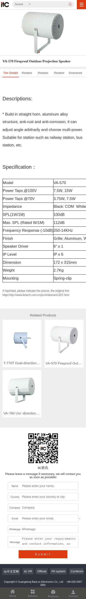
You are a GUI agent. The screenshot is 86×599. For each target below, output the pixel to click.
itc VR (28, 553)
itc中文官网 (11, 553)
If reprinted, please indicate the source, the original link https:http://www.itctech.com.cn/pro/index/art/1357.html (36, 293)
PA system (58, 553)
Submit (43, 536)
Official (41, 553)
